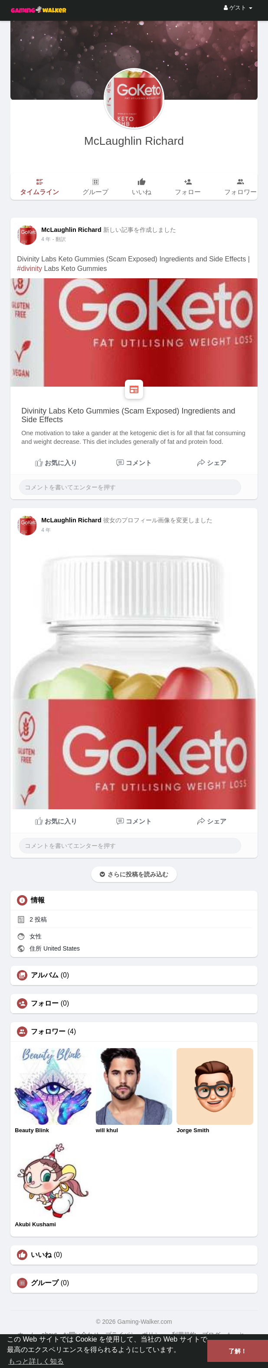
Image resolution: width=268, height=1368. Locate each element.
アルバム (45, 975)
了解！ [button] (238, 1351)
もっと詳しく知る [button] (36, 1361)
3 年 (46, 239)
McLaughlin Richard (134, 140)
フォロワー (48, 1031)
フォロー (45, 1003)
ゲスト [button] (238, 7)
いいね (41, 1254)
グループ (45, 1283)
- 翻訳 (59, 239)
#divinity (29, 268)
